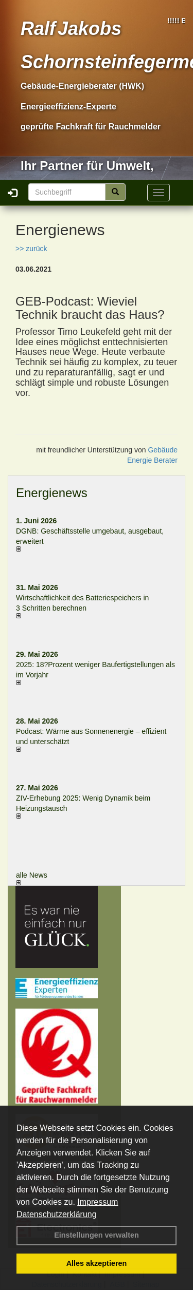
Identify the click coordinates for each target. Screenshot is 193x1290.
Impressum (97, 1202)
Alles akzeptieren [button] (96, 1263)
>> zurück (31, 248)
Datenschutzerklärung (56, 1214)
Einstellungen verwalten (96, 1235)
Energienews (51, 493)
